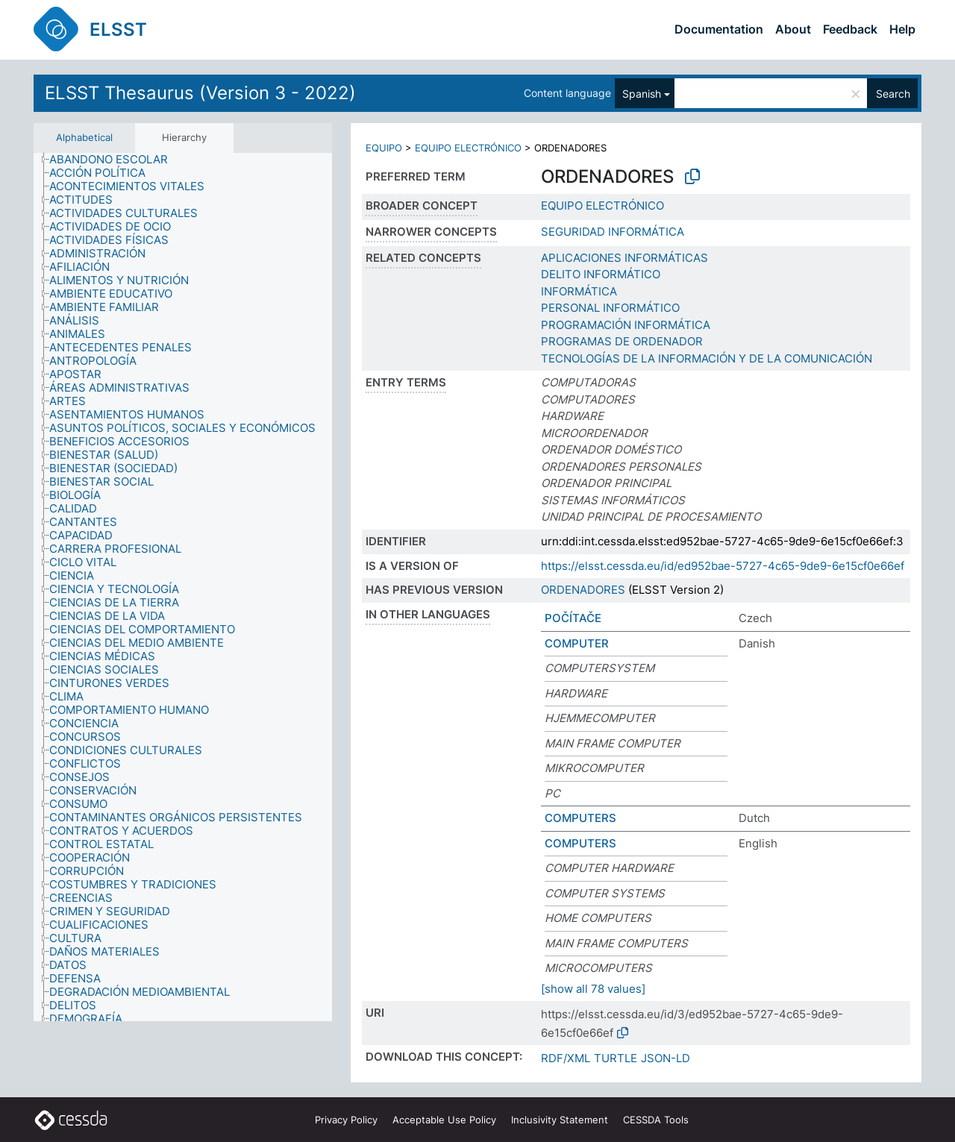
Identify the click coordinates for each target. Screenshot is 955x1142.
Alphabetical (84, 137)
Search (893, 93)
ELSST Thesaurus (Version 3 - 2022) (200, 93)
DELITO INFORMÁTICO (600, 274)
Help (902, 29)
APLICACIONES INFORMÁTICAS (624, 258)
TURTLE (615, 1058)
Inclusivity (559, 1120)
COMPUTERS (580, 818)
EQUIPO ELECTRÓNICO (468, 148)
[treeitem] (114, 159)
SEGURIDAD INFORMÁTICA (612, 232)
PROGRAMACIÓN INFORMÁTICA (625, 325)
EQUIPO (384, 148)
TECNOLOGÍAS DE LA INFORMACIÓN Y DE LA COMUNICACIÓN (706, 358)
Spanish (641, 93)
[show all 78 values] (593, 989)
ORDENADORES (583, 590)
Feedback (850, 29)
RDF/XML (565, 1058)
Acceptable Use (444, 1120)
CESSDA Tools (656, 1120)
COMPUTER (577, 643)
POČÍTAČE (573, 618)
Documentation (718, 29)
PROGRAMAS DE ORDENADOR (622, 341)
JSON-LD (665, 1058)
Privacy (346, 1120)
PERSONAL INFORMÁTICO (610, 308)
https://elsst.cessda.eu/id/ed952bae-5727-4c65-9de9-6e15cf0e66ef (722, 566)
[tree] (183, 587)
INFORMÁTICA (579, 291)
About (793, 29)
